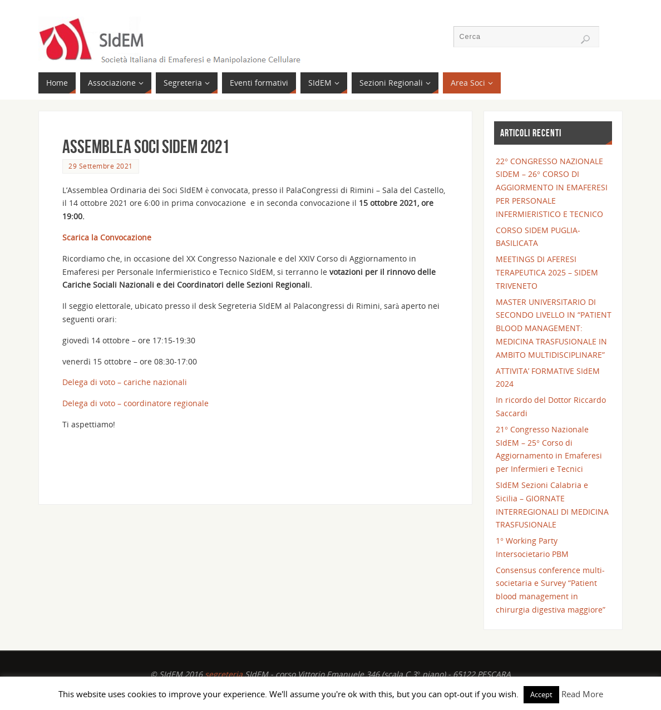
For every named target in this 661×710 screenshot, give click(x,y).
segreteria (224, 674)
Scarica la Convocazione (106, 237)
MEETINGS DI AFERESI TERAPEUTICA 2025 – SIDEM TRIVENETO (547, 272)
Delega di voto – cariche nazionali (124, 382)
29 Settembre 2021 (100, 165)
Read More (582, 693)
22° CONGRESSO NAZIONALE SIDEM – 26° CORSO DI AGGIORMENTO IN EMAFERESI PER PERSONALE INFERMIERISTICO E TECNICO (552, 187)
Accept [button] (541, 694)
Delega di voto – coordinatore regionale (135, 403)
